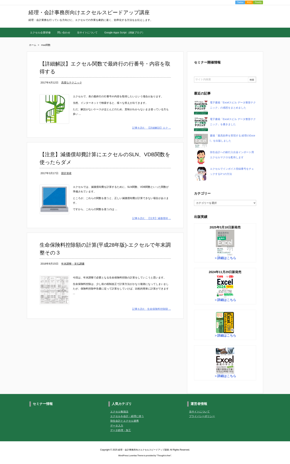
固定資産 (66, 173)
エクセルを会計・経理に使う (127, 416)
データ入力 (116, 425)
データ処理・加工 (120, 430)
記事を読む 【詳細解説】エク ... (151, 127)
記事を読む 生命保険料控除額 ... (151, 308)
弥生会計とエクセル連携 (124, 421)
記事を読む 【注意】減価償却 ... (151, 218)
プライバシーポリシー (202, 416)
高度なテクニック (71, 82)
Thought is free (163, 455)
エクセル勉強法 (119, 411)
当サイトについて (199, 411)
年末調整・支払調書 (73, 263)
